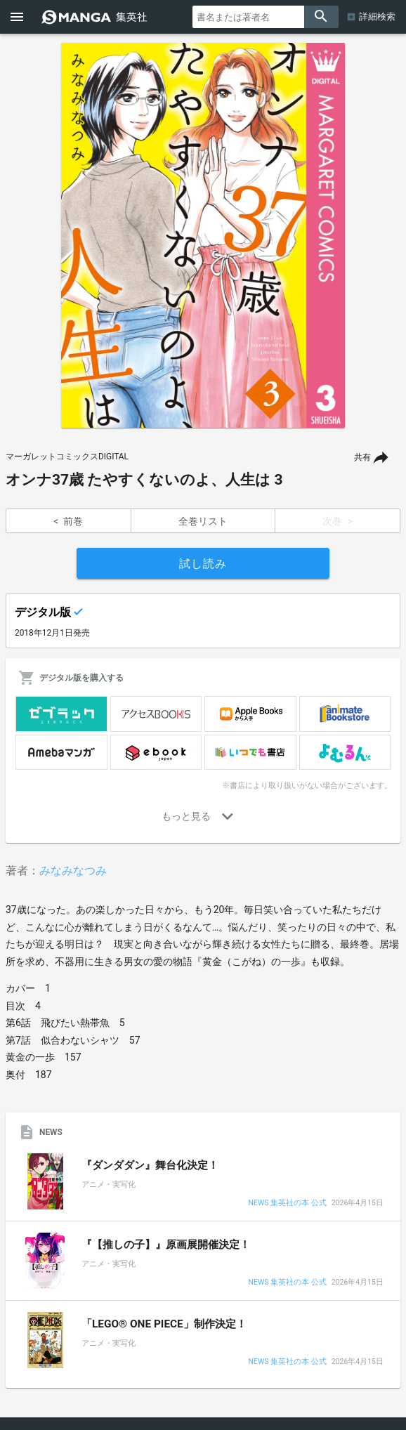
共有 (362, 457)
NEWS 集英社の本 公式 (287, 1203)
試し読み (203, 563)
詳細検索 (377, 16)
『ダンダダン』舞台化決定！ (149, 1165)
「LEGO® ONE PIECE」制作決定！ (164, 1324)
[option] (203, 235)
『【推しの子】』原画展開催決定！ (165, 1244)
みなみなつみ (73, 870)
